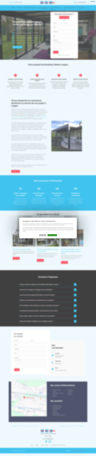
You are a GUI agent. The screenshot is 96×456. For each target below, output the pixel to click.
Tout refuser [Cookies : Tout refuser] (92, 1)
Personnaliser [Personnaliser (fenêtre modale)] (43, 235)
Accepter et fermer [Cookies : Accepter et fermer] (52, 235)
